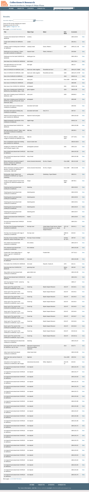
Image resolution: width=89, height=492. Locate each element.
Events (31, 8)
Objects (20, 8)
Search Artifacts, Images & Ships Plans (27, 5)
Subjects (41, 8)
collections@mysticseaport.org (61, 488)
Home (11, 8)
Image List (14, 26)
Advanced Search (67, 9)
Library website (41, 488)
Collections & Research (22, 2)
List (18, 26)
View (83, 36)
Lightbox (8, 26)
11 (20, 29)
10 (19, 29)
